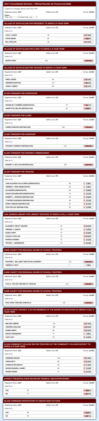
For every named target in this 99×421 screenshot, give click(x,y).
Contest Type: (24, 17)
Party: (7, 17)
